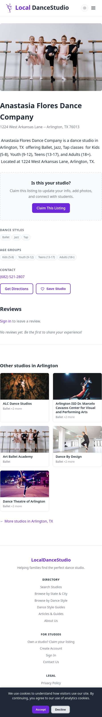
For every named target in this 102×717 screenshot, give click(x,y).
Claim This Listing (51, 208)
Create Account (51, 648)
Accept (41, 709)
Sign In (51, 655)
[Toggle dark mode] (84, 8)
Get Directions (16, 289)
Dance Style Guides (51, 607)
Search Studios (51, 587)
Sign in (5, 321)
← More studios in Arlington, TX (26, 521)
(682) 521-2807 (12, 276)
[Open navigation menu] (93, 8)
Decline (60, 709)
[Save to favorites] (53, 288)
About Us (51, 621)
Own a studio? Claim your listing (51, 642)
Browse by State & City (51, 593)
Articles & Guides (51, 614)
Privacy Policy (51, 683)
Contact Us (51, 662)
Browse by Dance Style (51, 600)
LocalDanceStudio (51, 560)
